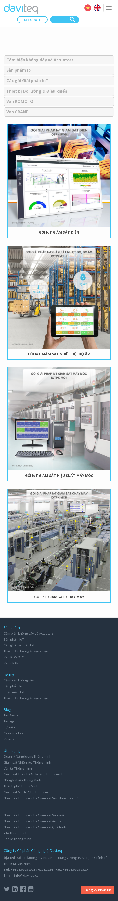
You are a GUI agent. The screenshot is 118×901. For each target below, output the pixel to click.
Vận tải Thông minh (18, 768)
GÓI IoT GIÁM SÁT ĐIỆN (59, 232)
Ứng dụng (12, 750)
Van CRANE (17, 112)
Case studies (13, 733)
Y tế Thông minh (15, 833)
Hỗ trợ (9, 674)
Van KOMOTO (19, 101)
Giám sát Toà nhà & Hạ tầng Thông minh (33, 774)
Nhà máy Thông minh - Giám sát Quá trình (35, 827)
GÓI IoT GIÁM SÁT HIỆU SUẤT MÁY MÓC (59, 475)
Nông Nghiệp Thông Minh (22, 780)
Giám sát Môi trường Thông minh (28, 792)
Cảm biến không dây (19, 680)
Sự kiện (9, 727)
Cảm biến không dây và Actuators (39, 60)
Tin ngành (11, 721)
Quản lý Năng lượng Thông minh (27, 756)
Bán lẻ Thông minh (17, 839)
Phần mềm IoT (14, 692)
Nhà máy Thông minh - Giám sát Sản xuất (34, 815)
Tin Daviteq (12, 715)
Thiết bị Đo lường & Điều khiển (36, 91)
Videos (9, 739)
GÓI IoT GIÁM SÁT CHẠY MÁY (59, 596)
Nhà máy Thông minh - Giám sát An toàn (34, 821)
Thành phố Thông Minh (21, 786)
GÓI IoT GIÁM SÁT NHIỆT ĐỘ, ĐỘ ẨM (59, 354)
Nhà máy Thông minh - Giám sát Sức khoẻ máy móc (42, 798)
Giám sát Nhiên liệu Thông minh (27, 762)
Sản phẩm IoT (19, 70)
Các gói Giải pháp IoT (27, 80)
